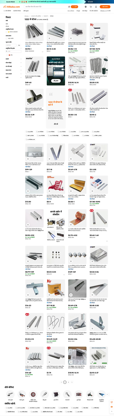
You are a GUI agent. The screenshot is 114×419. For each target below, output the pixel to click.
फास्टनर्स (46, 16)
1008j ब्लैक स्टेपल (63, 408)
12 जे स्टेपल (85, 135)
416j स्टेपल (9, 408)
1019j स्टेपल (72, 131)
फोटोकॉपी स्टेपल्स (10, 412)
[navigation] (13, 199)
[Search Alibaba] (46, 7)
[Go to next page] (72, 382)
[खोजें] (74, 6)
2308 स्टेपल (34, 412)
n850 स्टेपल (78, 412)
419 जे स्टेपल (75, 135)
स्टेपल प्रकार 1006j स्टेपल (49, 408)
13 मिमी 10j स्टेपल (96, 135)
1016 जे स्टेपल (41, 135)
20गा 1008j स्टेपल (84, 131)
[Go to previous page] (61, 382)
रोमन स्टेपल (85, 408)
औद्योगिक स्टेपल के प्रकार (47, 412)
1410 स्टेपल (68, 412)
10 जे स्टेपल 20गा (30, 139)
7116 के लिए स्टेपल (22, 412)
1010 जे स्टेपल (61, 131)
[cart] (91, 7)
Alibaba (27, 16)
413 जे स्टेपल (39, 131)
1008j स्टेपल (95, 131)
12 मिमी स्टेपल (95, 408)
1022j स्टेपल (29, 131)
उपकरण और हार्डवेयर (36, 16)
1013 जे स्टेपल (50, 131)
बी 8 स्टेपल (59, 412)
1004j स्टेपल (74, 408)
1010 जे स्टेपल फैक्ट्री (53, 135)
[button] (69, 7)
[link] (111, 402)
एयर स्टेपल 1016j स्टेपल (34, 408)
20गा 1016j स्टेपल (20, 408)
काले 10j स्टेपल (30, 135)
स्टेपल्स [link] (51, 16)
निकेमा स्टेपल (65, 135)
